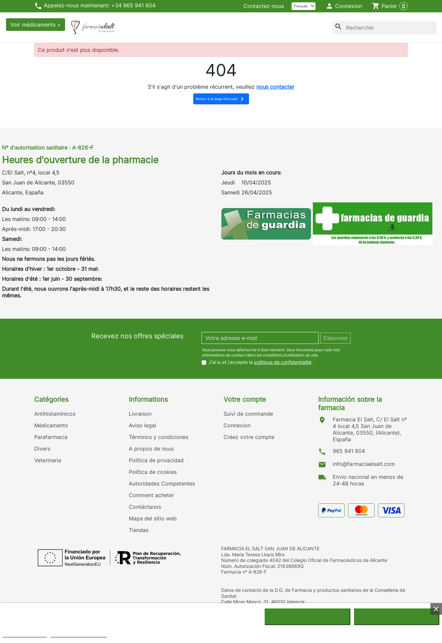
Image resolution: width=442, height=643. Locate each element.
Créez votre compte (248, 437)
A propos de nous (151, 448)
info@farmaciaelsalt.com (364, 464)
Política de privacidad (156, 460)
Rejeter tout (307, 616)
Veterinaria (47, 460)
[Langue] (304, 6)
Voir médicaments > (35, 24)
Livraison (140, 413)
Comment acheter (151, 495)
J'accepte (397, 616)
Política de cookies (153, 472)
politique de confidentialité (282, 362)
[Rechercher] (384, 27)
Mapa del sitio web (153, 518)
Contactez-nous (263, 6)
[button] (344, 6)
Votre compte (244, 399)
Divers (42, 448)
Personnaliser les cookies (78, 634)
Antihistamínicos (54, 413)
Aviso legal (142, 425)
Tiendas (138, 530)
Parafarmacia (50, 437)
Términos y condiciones (158, 437)
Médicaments (51, 425)
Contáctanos (145, 506)
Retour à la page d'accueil (221, 99)
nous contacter (275, 86)
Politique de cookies (25, 634)
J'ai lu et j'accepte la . (261, 362)
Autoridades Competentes (162, 483)
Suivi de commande (248, 413)
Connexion (236, 425)
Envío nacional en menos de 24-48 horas (368, 480)
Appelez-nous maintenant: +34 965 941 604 (94, 6)
